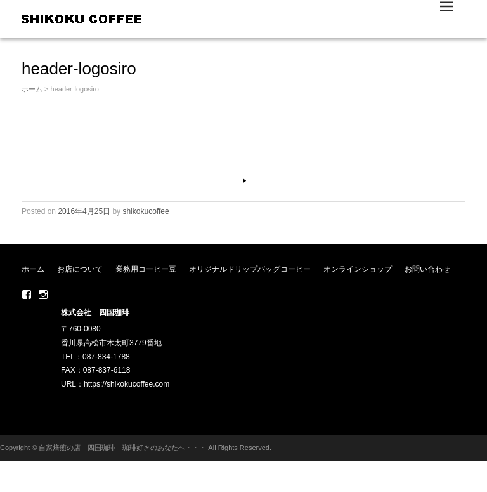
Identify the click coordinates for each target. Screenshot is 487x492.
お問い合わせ (427, 269)
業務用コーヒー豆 (145, 269)
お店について (80, 269)
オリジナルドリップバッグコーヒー (250, 269)
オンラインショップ (357, 269)
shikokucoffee (145, 211)
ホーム (32, 89)
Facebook (27, 294)
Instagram (43, 294)
